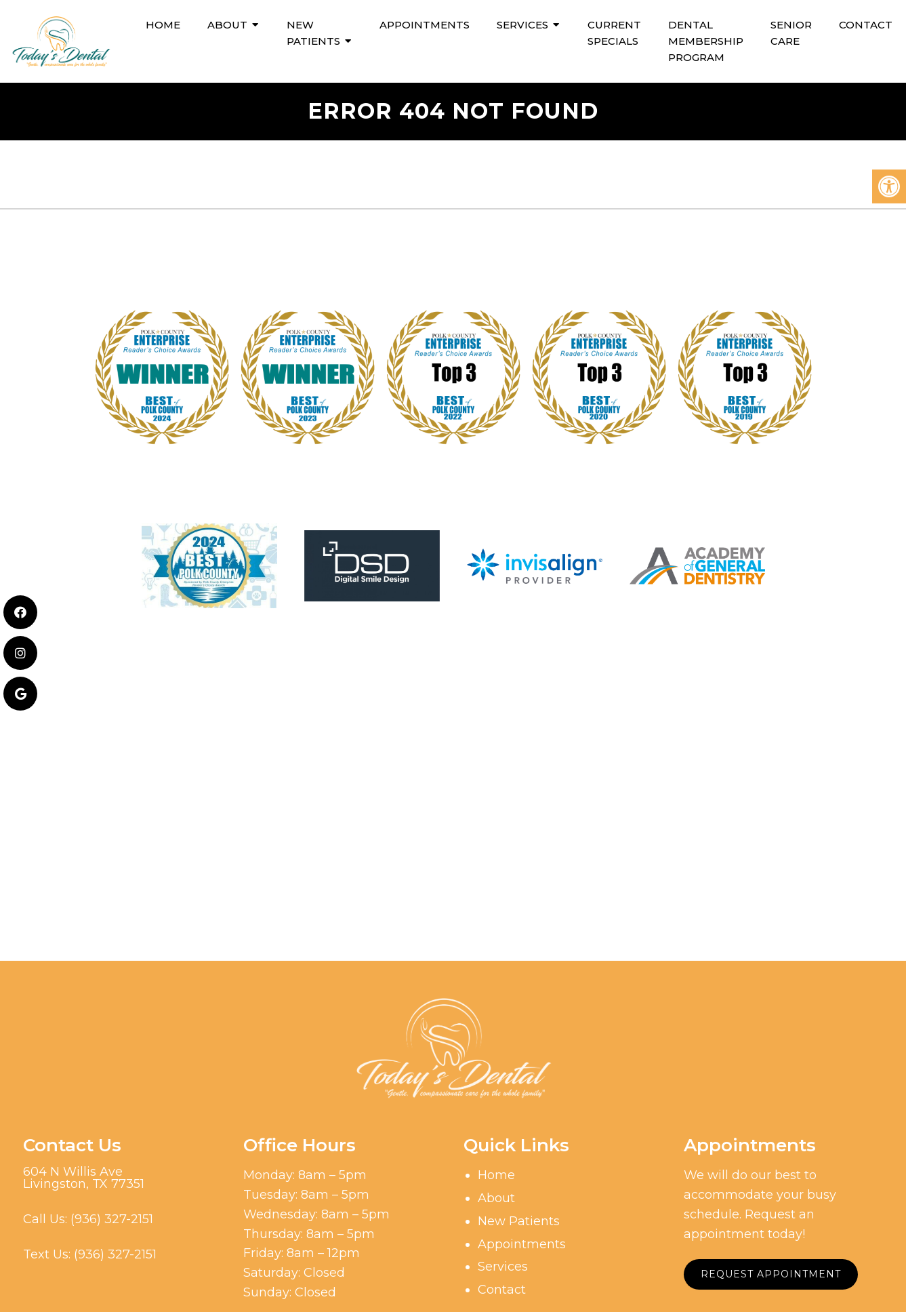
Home (163, 24)
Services (522, 24)
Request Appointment (771, 1274)
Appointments (424, 24)
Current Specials (614, 32)
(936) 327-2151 (111, 1219)
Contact (865, 24)
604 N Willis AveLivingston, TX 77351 (83, 1178)
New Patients (313, 32)
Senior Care (791, 32)
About (227, 24)
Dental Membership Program (705, 41)
